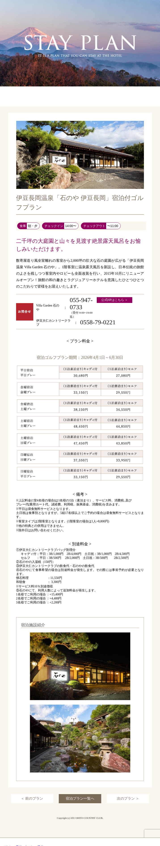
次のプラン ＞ (128, 798)
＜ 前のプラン (32, 798)
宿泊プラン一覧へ (80, 798)
